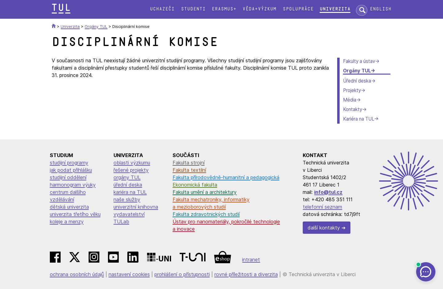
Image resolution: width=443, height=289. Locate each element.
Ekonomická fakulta (195, 185)
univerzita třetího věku (75, 214)
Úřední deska (357, 81)
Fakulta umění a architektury (205, 192)
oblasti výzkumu (132, 163)
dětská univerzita (69, 207)
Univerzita (335, 9)
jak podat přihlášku (71, 170)
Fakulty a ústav (359, 61)
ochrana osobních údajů (77, 274)
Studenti (193, 9)
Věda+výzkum (259, 9)
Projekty (352, 90)
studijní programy (69, 163)
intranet (251, 259)
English (380, 9)
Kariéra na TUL (358, 119)
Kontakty (352, 109)
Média (349, 100)
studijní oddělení (68, 177)
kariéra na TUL (130, 192)
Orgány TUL (357, 71)
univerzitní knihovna (136, 207)
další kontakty (324, 228)
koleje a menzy (67, 221)
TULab (121, 221)
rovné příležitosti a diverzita (246, 274)
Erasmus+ (224, 9)
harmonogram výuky (73, 185)
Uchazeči (162, 9)
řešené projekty (131, 170)
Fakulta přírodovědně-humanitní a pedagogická (226, 177)
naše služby (127, 199)
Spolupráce (298, 9)
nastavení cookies (129, 274)
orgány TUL (127, 177)
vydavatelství (129, 214)
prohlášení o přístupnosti (182, 274)
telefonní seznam (322, 207)
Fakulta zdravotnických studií (206, 214)
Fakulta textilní (189, 170)
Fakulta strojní (189, 163)
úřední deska (128, 185)
